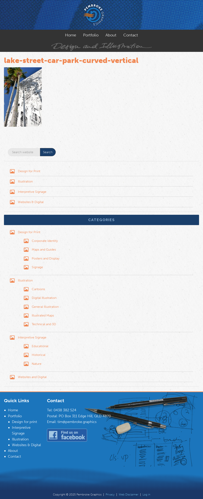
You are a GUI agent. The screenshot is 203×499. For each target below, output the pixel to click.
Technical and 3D (44, 324)
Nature (36, 364)
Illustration (25, 181)
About (13, 451)
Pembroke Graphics (101, 15)
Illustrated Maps (43, 315)
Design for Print (29, 171)
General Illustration (45, 307)
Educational (40, 346)
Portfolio (15, 416)
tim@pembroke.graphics (77, 422)
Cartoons (38, 289)
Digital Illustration (44, 298)
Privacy (110, 494)
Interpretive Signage (32, 192)
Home (13, 410)
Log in (146, 494)
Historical (38, 355)
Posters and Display (45, 258)
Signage (37, 267)
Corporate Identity (45, 241)
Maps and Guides (44, 249)
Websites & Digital (31, 202)
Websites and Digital (32, 377)
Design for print (24, 422)
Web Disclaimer (128, 494)
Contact (14, 456)
